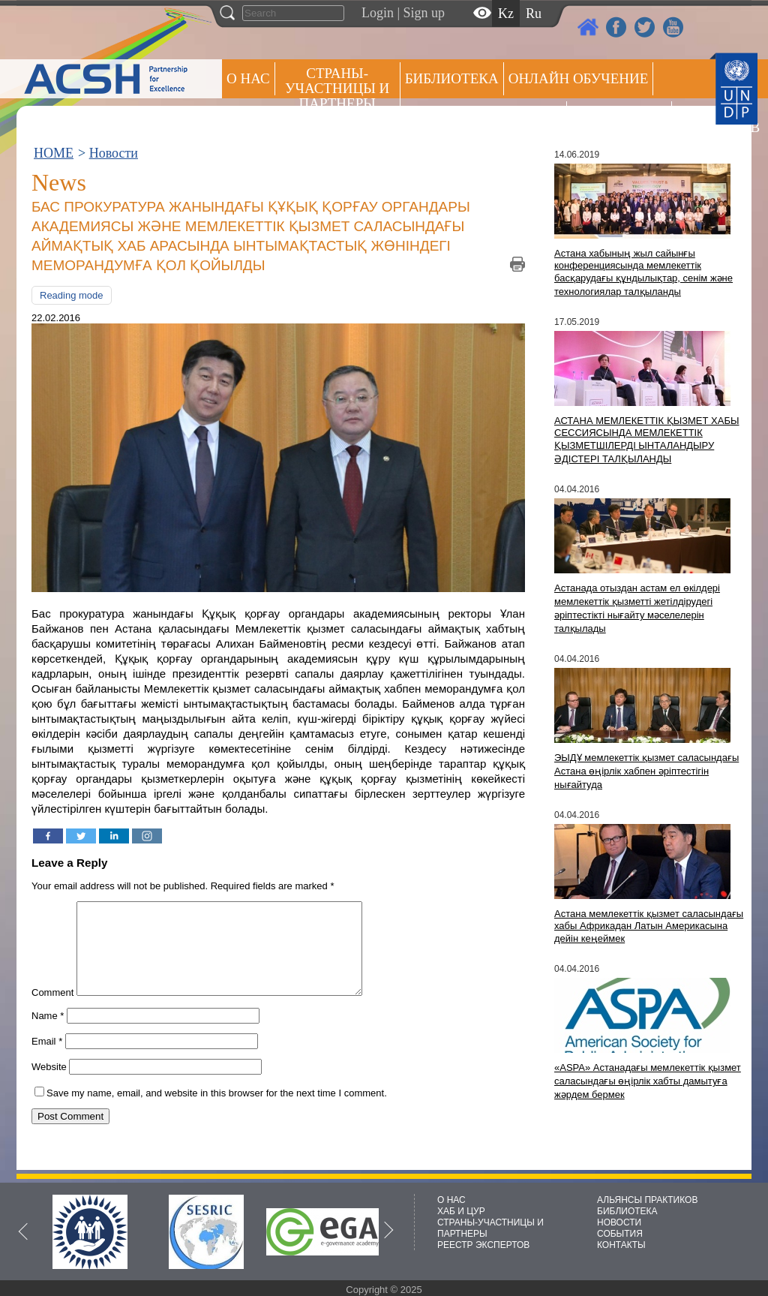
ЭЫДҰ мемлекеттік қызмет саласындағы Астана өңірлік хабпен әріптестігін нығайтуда (646, 771)
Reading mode (72, 295)
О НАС (248, 78)
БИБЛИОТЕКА (627, 1211)
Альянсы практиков (483, 117)
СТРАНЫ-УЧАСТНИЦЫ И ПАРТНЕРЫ (337, 88)
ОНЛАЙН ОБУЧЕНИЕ (578, 78)
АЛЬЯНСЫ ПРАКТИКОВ (647, 1200)
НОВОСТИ (619, 1222)
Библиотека (452, 78)
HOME (54, 153)
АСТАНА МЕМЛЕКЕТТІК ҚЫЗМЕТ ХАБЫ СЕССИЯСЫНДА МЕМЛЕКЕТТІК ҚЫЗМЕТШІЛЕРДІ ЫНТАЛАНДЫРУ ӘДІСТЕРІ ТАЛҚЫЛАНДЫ (646, 440)
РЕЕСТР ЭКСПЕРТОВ (702, 119)
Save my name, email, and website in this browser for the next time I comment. (216, 1111)
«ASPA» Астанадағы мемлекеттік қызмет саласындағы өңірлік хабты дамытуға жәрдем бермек (647, 1081)
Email (47, 1059)
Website (49, 1084)
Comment (53, 1010)
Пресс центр (619, 117)
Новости (113, 153)
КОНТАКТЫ (621, 1245)
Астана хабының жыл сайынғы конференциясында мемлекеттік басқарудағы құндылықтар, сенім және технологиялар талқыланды (643, 272)
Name (48, 1033)
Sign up (425, 12)
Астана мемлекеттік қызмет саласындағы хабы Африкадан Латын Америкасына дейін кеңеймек (648, 926)
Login (378, 12)
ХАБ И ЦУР (461, 1211)
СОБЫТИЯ (620, 1233)
